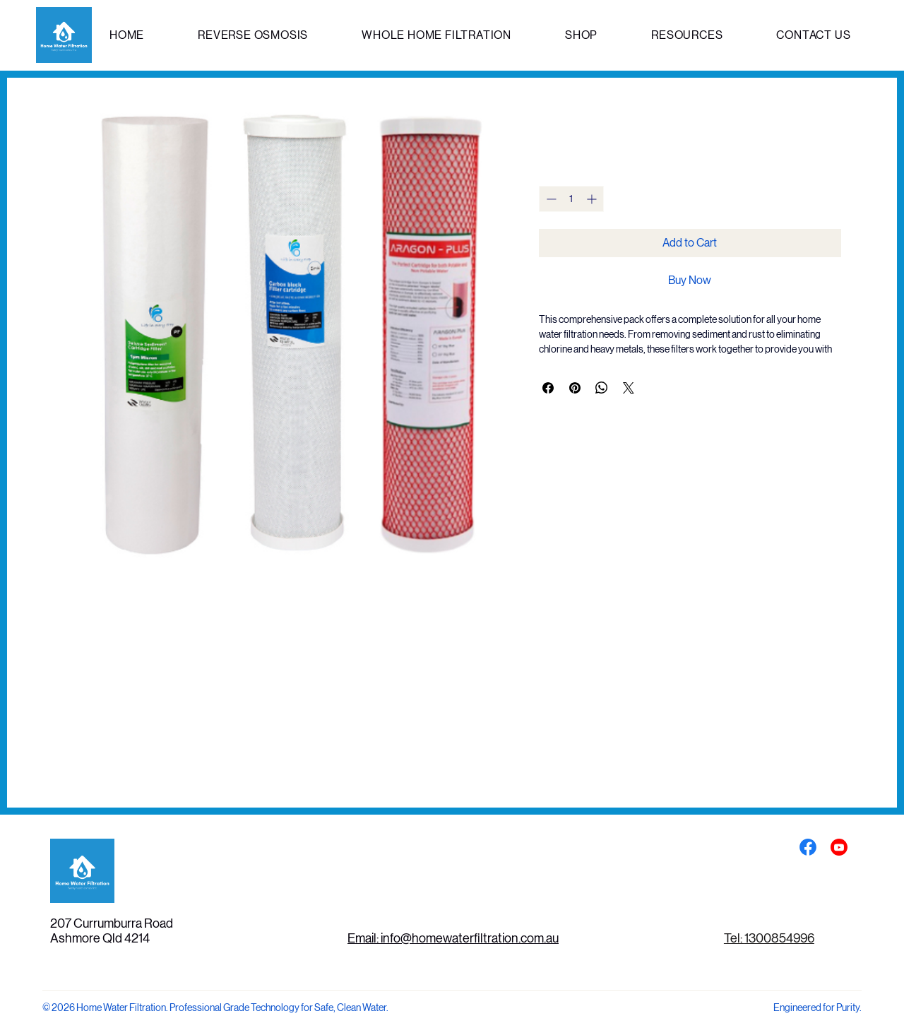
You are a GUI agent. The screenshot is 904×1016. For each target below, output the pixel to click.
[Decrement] (550, 199)
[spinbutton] (571, 199)
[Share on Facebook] (548, 387)
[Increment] (593, 199)
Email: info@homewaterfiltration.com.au (453, 938)
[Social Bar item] (807, 847)
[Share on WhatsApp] (601, 387)
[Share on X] (628, 387)
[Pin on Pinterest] (574, 387)
